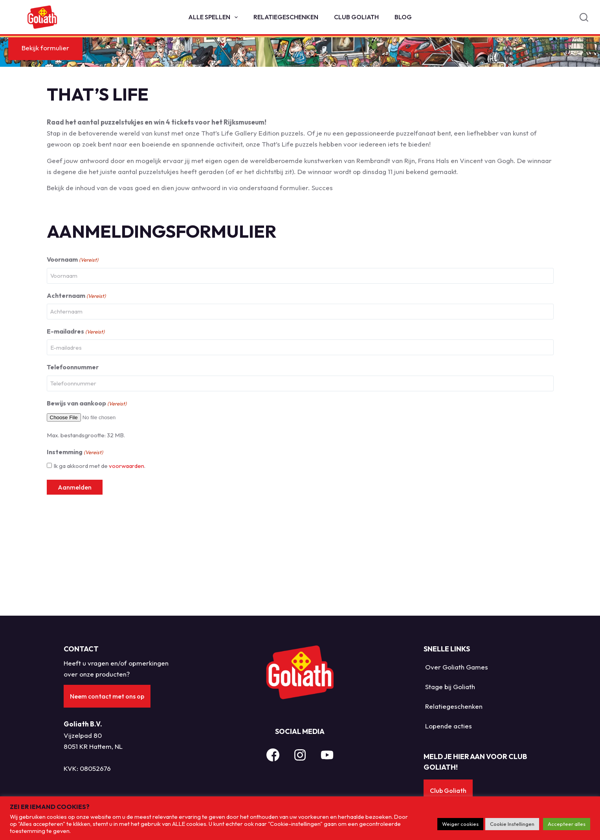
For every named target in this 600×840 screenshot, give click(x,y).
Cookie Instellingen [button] (512, 824)
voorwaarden (126, 557)
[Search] (584, 17)
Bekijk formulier (73, 139)
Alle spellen (214, 17)
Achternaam (76, 386)
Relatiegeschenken (285, 17)
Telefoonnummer (73, 458)
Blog (403, 17)
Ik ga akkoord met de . (99, 557)
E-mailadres (76, 422)
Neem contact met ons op (108, 690)
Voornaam (72, 351)
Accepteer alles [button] (566, 824)
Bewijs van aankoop (87, 494)
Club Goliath (356, 17)
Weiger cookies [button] (460, 824)
